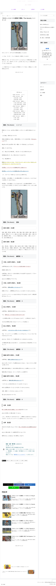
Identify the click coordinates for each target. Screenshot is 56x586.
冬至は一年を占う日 (44, 32)
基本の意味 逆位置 (18, 100)
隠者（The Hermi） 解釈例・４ (19, 117)
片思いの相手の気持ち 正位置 (20, 103)
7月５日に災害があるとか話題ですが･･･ (47, 28)
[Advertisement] (19, 81)
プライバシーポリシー (38, 582)
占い (23, 462)
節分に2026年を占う (44, 24)
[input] (47, 15)
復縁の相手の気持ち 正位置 (19, 114)
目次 (18, 92)
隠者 (26, 462)
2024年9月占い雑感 (44, 34)
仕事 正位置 (16, 119)
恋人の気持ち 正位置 (18, 108)
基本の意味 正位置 (18, 98)
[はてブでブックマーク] (19, 487)
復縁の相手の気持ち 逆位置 (19, 116)
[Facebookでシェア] (13, 487)
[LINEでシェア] (25, 487)
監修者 (48, 582)
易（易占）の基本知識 (45, 37)
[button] (30, 487)
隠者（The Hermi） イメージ (19, 94)
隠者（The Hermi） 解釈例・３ (19, 112)
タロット (4, 462)
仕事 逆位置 (16, 121)
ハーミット (19, 462)
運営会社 (44, 582)
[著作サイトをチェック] (47, 59)
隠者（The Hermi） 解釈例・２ (19, 107)
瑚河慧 (47, 48)
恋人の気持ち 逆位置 (18, 110)
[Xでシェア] (7, 487)
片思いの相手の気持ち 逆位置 (20, 105)
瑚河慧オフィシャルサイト (20, 456)
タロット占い (13, 462)
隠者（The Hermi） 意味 (18, 96)
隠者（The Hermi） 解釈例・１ (19, 101)
